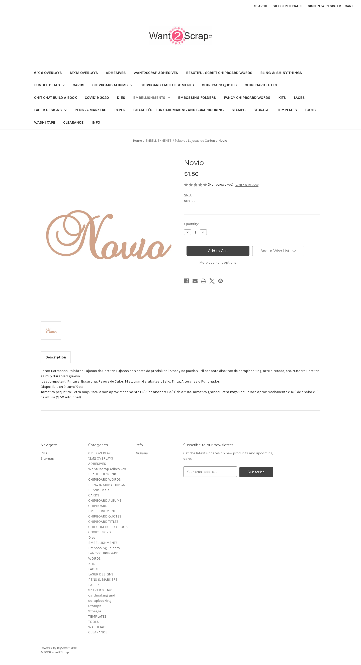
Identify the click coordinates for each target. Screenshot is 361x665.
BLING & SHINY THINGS (281, 72)
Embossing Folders (197, 97)
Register (333, 6)
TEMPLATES (287, 110)
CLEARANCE (73, 122)
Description (55, 357)
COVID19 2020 (97, 97)
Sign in (314, 6)
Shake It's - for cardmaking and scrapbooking (178, 110)
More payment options (218, 262)
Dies (121, 97)
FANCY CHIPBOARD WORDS (247, 97)
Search (260, 6)
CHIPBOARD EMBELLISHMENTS (167, 85)
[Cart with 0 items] (349, 6)
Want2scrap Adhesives (156, 72)
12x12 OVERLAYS (84, 72)
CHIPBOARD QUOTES (219, 85)
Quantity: (191, 224)
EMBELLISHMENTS (151, 97)
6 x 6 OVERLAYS (48, 72)
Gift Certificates (287, 6)
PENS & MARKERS (90, 110)
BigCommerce (67, 647)
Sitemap (47, 458)
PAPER (119, 110)
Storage (261, 110)
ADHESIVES (116, 72)
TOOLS (310, 110)
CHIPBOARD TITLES (261, 85)
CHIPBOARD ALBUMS (112, 85)
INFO (96, 122)
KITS (282, 97)
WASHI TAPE (44, 122)
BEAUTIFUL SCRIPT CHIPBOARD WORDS (219, 72)
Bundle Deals (49, 85)
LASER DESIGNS (50, 110)
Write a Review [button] (246, 185)
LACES (299, 97)
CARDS (78, 85)
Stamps (238, 110)
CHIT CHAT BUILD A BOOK (55, 97)
